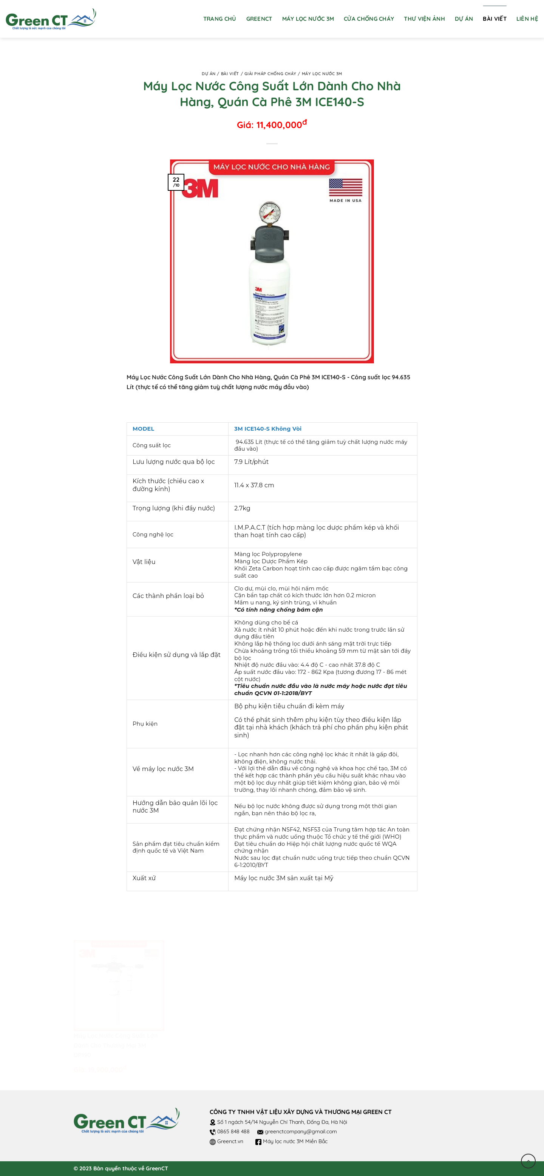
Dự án (464, 18)
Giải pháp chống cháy (270, 73)
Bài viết (494, 18)
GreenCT (259, 18)
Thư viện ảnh (424, 18)
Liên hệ (527, 18)
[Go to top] (528, 1161)
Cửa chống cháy (369, 18)
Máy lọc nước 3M (322, 73)
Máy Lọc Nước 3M (308, 18)
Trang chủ (219, 18)
